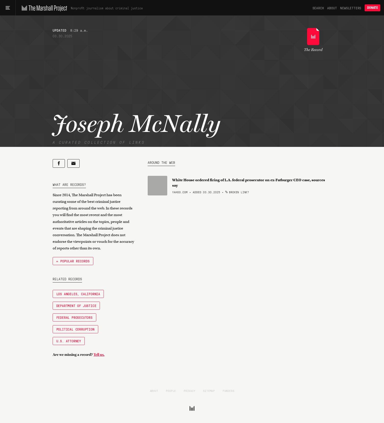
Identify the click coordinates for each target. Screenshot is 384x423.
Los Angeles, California (78, 294)
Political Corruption (75, 329)
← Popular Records (73, 261)
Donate (372, 8)
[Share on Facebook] (59, 163)
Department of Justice (76, 305)
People (171, 391)
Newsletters (350, 8)
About (332, 8)
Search (318, 8)
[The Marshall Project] (43, 8)
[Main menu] (7, 8)
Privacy (189, 391)
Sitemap (209, 391)
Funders (228, 391)
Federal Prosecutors (74, 317)
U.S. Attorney (68, 341)
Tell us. (99, 354)
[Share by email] (73, 163)
